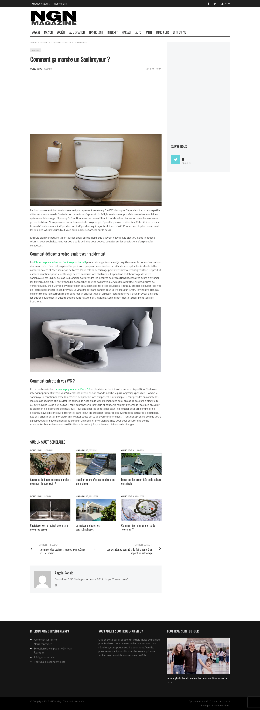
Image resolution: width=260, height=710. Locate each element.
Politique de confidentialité (49, 661)
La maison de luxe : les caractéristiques (88, 527)
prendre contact (107, 651)
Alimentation (77, 32)
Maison (48, 32)
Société (61, 32)
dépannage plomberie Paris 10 (72, 389)
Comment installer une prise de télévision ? (138, 527)
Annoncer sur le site (41, 3)
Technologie (96, 32)
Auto (138, 32)
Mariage (126, 32)
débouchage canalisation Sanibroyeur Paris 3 (59, 262)
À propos (39, 652)
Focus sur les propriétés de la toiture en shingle (141, 482)
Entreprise (179, 32)
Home (33, 42)
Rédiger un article (44, 657)
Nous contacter (60, 3)
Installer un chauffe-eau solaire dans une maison (95, 482)
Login (227, 3)
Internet (112, 32)
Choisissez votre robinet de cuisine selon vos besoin (49, 527)
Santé (148, 32)
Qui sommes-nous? (198, 701)
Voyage (36, 32)
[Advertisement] (166, 21)
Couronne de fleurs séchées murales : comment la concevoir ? (50, 482)
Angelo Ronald (36, 450)
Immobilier (162, 32)
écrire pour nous (134, 647)
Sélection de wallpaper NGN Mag (53, 648)
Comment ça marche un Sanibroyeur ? (69, 42)
